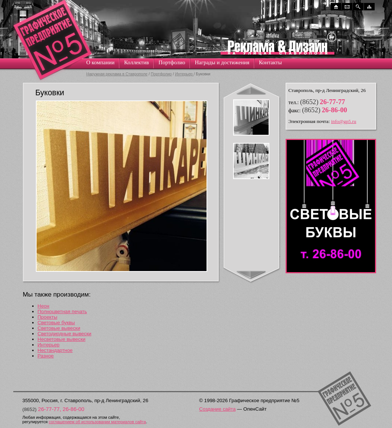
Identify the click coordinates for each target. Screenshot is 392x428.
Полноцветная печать (62, 311)
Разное (46, 356)
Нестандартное (55, 350)
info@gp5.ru (343, 121)
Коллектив (136, 62)
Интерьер (184, 74)
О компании (100, 62)
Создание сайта (217, 409)
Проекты (47, 317)
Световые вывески (59, 328)
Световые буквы (56, 322)
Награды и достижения (222, 62)
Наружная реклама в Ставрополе (117, 74)
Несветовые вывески (62, 339)
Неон (44, 306)
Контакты (270, 62)
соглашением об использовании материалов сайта (97, 422)
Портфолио (171, 62)
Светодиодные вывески (65, 333)
